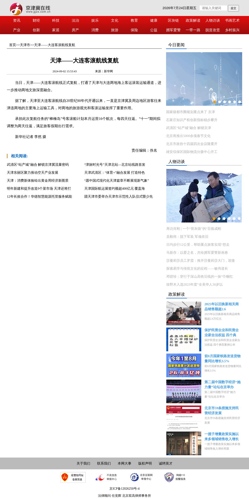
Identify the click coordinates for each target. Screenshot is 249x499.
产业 (16, 30)
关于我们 (83, 463)
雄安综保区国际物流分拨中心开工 (191, 152)
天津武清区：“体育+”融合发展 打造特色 (114, 172)
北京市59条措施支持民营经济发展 (221, 410)
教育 (134, 20)
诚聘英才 (165, 463)
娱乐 (95, 20)
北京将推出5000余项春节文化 (188, 136)
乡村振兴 (232, 30)
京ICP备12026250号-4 (124, 488)
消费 (95, 30)
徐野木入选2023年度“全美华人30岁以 (194, 284)
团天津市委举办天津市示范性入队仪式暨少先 (118, 196)
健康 (153, 20)
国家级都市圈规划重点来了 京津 (190, 112)
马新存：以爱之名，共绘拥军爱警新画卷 (197, 252)
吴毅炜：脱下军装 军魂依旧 (187, 236)
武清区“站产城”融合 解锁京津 (188, 128)
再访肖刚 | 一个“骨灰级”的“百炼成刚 (193, 228)
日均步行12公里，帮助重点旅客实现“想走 (198, 244)
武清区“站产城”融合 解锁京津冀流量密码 (38, 164)
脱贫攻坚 (212, 30)
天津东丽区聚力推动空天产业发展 (32, 172)
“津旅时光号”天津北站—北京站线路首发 (114, 164)
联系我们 (104, 463)
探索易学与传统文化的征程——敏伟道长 (197, 268)
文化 (114, 20)
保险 (134, 30)
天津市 (25, 45)
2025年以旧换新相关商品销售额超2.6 (221, 306)
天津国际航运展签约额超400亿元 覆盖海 (114, 188)
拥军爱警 (173, 30)
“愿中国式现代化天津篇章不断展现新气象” (116, 180)
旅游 (114, 30)
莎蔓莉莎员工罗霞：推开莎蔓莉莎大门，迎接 (200, 260)
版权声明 (145, 463)
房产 (75, 30)
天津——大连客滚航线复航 (54, 45)
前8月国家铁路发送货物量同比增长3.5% (222, 358)
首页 (12, 45)
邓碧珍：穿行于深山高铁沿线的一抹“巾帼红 (199, 276)
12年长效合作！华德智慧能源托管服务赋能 (39, 196)
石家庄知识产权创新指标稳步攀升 (191, 120)
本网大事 (124, 463)
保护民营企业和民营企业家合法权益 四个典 (221, 332)
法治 (75, 20)
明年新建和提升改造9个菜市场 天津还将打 (39, 188)
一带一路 (193, 30)
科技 (55, 20)
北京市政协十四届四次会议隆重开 (191, 144)
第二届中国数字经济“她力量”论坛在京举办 (222, 384)
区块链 (173, 20)
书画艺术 (232, 20)
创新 (36, 30)
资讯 (16, 20)
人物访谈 (212, 20)
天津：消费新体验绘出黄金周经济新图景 (38, 180)
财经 (36, 20)
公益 (153, 30)
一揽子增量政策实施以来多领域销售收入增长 (221, 436)
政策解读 (193, 20)
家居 (55, 30)
